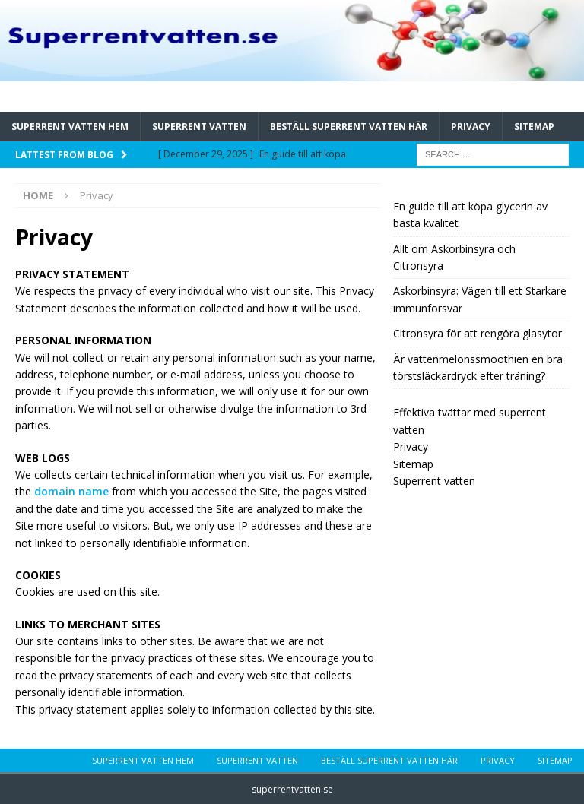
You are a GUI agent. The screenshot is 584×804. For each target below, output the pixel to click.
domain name (71, 491)
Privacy (470, 126)
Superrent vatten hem (70, 126)
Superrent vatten (199, 126)
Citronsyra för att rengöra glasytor (477, 333)
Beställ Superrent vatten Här (348, 126)
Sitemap (534, 126)
